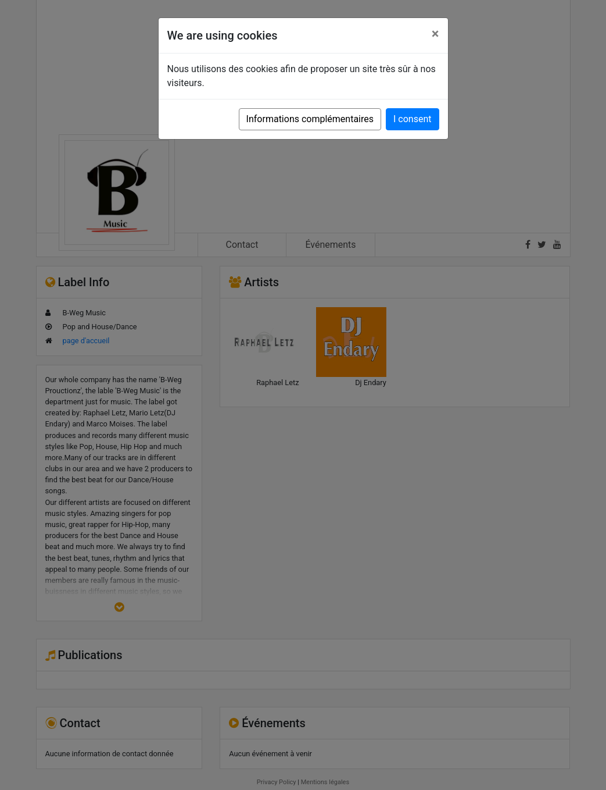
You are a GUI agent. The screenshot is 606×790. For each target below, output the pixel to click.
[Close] (435, 33)
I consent (412, 118)
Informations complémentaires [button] (310, 118)
